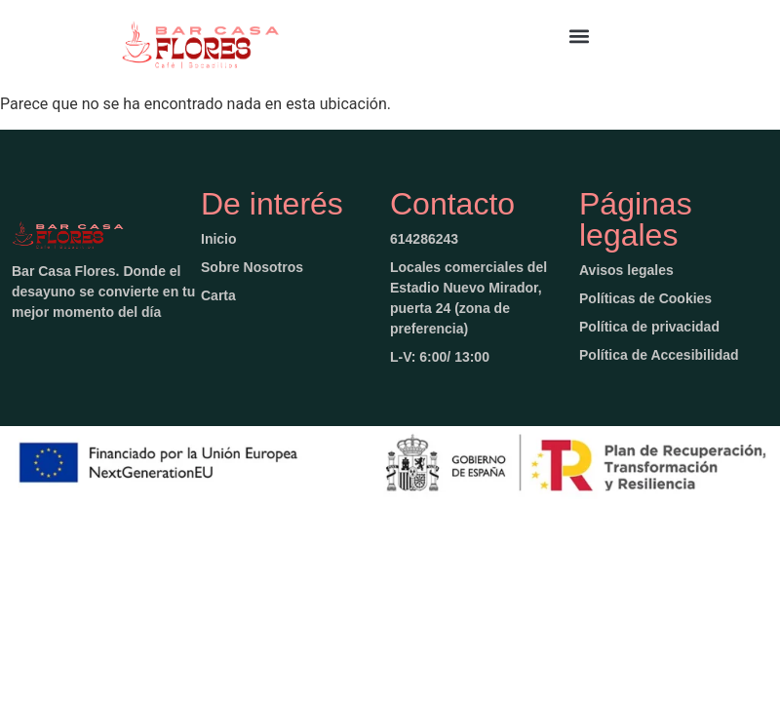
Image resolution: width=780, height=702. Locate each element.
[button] (580, 36)
